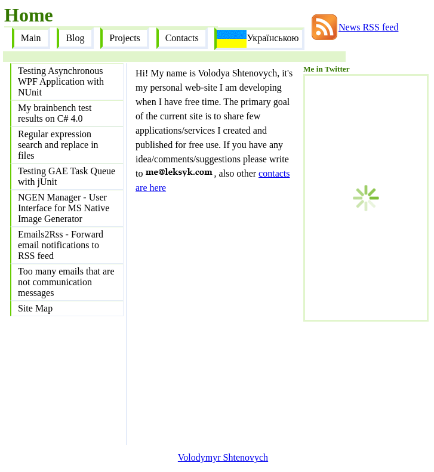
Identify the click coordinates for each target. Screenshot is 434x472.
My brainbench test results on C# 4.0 (55, 113)
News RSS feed (368, 27)
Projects (124, 38)
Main (31, 38)
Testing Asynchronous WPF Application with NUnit (61, 81)
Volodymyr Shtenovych (223, 457)
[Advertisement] (363, 381)
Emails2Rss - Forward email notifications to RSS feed (60, 245)
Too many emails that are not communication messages (66, 282)
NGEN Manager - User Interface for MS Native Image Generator (63, 208)
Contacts (182, 38)
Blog (75, 38)
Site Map (35, 308)
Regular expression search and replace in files (58, 145)
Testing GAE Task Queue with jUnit (66, 176)
